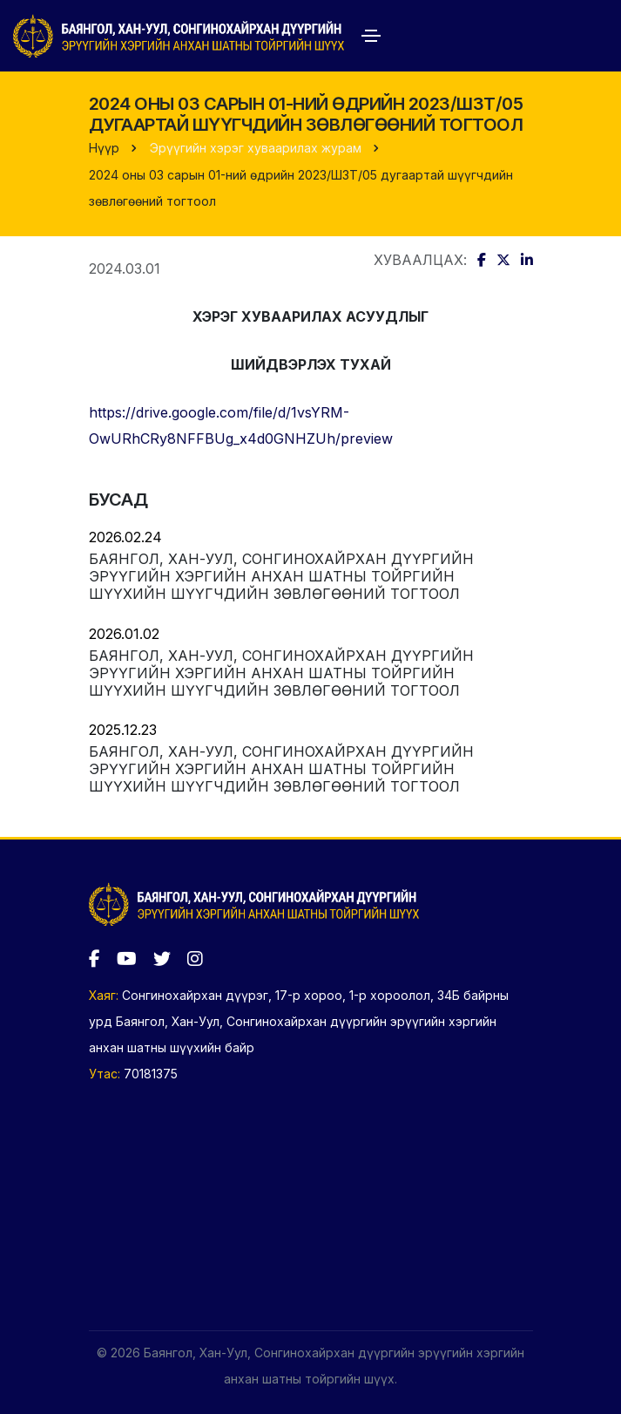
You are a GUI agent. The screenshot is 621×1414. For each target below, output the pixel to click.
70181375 (151, 1073)
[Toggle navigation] (371, 36)
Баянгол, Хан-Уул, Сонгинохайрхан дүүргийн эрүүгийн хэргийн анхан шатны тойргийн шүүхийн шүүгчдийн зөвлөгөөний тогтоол (281, 576)
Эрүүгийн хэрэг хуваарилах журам (255, 147)
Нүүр (104, 147)
